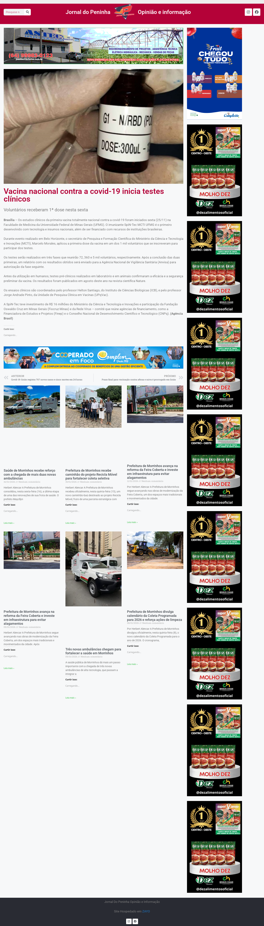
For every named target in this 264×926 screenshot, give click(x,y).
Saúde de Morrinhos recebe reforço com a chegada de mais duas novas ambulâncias (30, 474)
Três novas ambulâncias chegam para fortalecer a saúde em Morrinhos (93, 651)
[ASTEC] (93, 63)
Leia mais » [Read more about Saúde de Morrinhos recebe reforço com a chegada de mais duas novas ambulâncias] (9, 523)
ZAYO (146, 911)
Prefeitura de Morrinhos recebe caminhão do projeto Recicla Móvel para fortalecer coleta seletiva (91, 474)
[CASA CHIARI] (214, 215)
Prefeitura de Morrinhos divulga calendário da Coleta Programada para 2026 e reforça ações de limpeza (154, 615)
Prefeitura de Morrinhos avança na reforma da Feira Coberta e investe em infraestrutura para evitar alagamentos (152, 472)
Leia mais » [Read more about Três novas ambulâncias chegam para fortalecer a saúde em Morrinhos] (70, 698)
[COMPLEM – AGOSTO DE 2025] (214, 118)
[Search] (27, 12)
